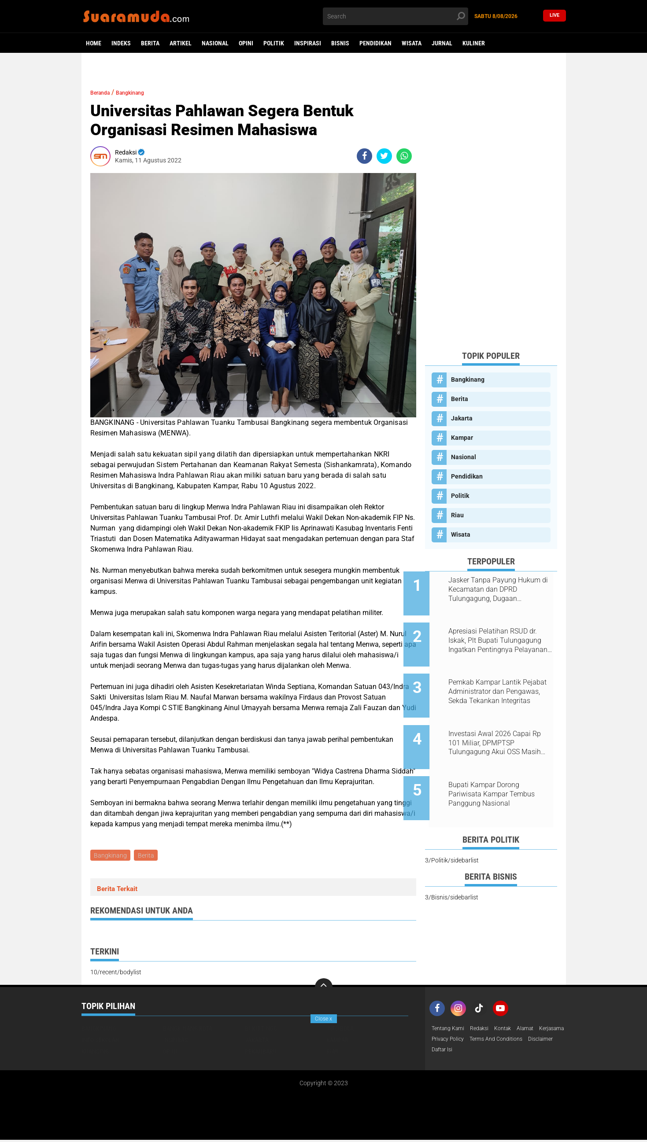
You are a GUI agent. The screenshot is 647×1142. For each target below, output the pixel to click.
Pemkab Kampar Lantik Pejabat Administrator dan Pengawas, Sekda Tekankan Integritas (499, 678)
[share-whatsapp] (404, 156)
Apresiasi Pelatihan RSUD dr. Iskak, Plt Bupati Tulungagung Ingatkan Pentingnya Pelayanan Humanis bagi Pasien (502, 634)
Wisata (411, 43)
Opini (246, 43)
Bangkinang (142, 92)
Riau (457, 515)
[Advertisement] (491, 211)
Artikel (181, 43)
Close (323, 1019)
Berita (150, 43)
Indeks (121, 43)
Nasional (215, 43)
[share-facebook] (364, 156)
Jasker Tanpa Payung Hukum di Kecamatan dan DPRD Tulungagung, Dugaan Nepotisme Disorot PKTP (502, 589)
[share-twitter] (384, 156)
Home (93, 43)
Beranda (103, 92)
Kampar (462, 437)
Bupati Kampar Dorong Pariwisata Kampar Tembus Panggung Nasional (499, 767)
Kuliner (473, 43)
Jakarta (462, 418)
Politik (273, 43)
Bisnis (340, 43)
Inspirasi (307, 43)
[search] (395, 16)
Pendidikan (375, 43)
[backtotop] (324, 988)
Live (554, 16)
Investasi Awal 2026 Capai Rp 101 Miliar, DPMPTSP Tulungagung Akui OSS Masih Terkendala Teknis (502, 723)
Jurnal (442, 43)
